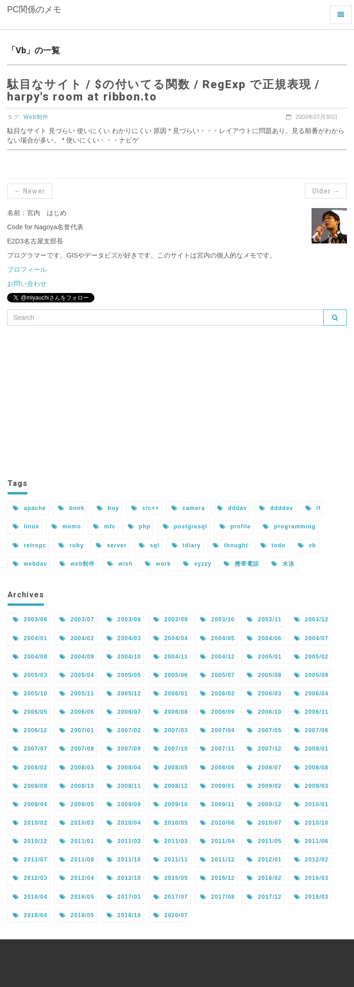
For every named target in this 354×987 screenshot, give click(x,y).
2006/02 (217, 693)
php (139, 526)
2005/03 (30, 675)
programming (289, 526)
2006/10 (264, 712)
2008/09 (30, 786)
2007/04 (217, 730)
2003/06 (30, 619)
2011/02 (124, 841)
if (313, 508)
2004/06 (264, 638)
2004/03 (124, 638)
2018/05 (76, 915)
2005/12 (124, 693)
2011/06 (311, 841)
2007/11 (217, 748)
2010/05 (170, 823)
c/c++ (145, 508)
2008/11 (124, 786)
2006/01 (170, 693)
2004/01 (30, 638)
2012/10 (124, 878)
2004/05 (217, 638)
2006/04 (311, 693)
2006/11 (311, 712)
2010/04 (124, 823)
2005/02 (311, 656)
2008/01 (311, 748)
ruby (71, 545)
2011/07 (30, 859)
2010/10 (311, 823)
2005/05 (124, 675)
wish (120, 563)
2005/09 (311, 675)
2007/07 (30, 748)
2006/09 (217, 712)
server (111, 545)
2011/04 (217, 841)
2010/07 (264, 823)
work (158, 563)
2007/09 (124, 748)
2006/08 (170, 712)
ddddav (276, 508)
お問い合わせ (27, 283)
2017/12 (264, 897)
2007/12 (264, 748)
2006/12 (30, 730)
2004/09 (76, 656)
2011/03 (170, 841)
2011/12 (217, 859)
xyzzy (197, 563)
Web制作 (36, 117)
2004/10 (124, 656)
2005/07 (217, 675)
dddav (232, 508)
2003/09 (170, 619)
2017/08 (217, 897)
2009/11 (217, 804)
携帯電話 (241, 563)
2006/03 (264, 693)
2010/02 (30, 823)
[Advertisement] (177, 401)
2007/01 (76, 730)
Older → (326, 191)
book (71, 508)
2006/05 (30, 712)
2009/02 (264, 786)
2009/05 (76, 804)
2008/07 (264, 767)
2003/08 (124, 619)
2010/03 (76, 823)
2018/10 (124, 915)
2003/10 (217, 619)
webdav (30, 563)
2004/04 (170, 638)
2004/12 (217, 656)
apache (29, 508)
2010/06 (217, 823)
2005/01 (264, 656)
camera (188, 508)
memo (66, 526)
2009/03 (311, 786)
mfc (104, 526)
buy (108, 508)
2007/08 (76, 748)
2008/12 (170, 786)
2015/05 (170, 878)
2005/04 (76, 675)
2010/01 (311, 804)
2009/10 (170, 804)
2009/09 (124, 804)
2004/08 (30, 656)
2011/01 (76, 841)
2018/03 (311, 897)
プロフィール (27, 269)
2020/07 (170, 915)
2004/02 (76, 638)
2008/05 (170, 767)
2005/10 (30, 693)
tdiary (186, 545)
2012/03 (30, 878)
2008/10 (76, 786)
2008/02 (30, 767)
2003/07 (76, 619)
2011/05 (264, 841)
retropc (29, 545)
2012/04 (76, 878)
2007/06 (311, 730)
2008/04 (124, 767)
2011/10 (124, 859)
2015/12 (217, 878)
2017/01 (124, 897)
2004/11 (170, 656)
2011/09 (76, 859)
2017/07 (170, 897)
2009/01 (217, 786)
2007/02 (124, 730)
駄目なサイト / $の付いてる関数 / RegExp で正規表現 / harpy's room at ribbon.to (163, 90)
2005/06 (170, 675)
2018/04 (30, 915)
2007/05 (264, 730)
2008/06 (217, 767)
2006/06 (76, 712)
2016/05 (76, 897)
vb (307, 545)
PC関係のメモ (37, 16)
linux (26, 526)
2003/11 (264, 619)
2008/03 (76, 767)
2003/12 (311, 619)
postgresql (185, 526)
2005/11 (76, 693)
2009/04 (30, 804)
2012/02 (311, 859)
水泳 (283, 563)
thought (230, 545)
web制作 (77, 563)
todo (273, 545)
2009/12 (264, 804)
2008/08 (311, 767)
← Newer (29, 191)
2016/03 (311, 878)
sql (149, 545)
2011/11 (170, 859)
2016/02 (264, 878)
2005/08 (264, 675)
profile (235, 526)
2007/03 (170, 730)
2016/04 (30, 897)
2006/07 (124, 712)
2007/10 (170, 748)
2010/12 (30, 841)
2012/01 (264, 859)
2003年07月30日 (311, 117)
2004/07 (311, 638)
